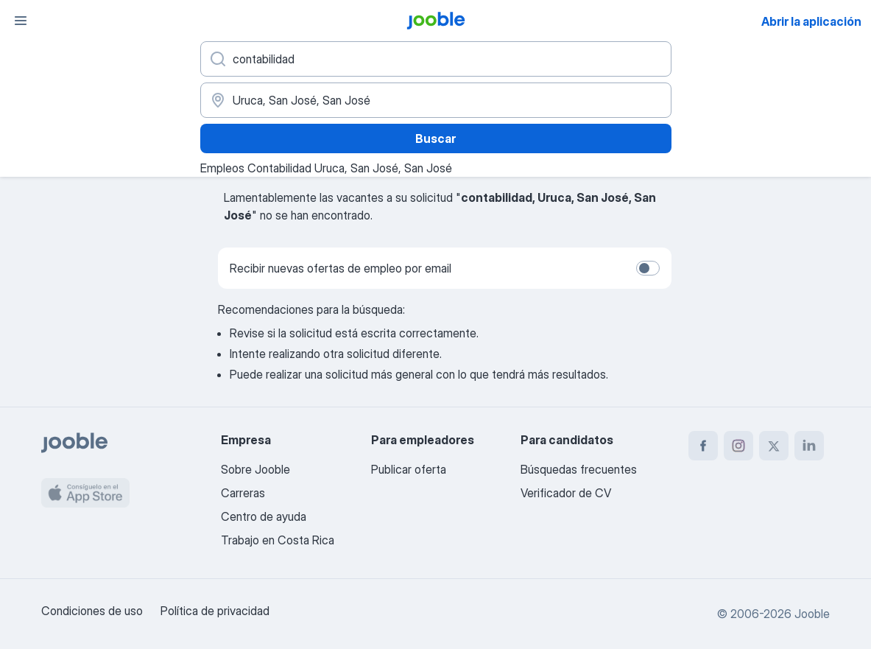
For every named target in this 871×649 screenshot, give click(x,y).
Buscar (435, 138)
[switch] (648, 268)
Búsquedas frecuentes (579, 469)
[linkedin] (809, 445)
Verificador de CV (566, 492)
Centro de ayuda (263, 516)
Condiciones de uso (92, 610)
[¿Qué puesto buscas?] (435, 59)
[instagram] (738, 445)
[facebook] (703, 445)
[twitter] (774, 445)
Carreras (243, 492)
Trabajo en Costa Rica (277, 540)
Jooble (812, 613)
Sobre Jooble (255, 469)
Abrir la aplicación (811, 21)
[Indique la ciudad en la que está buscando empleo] (435, 100)
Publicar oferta (408, 469)
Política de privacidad (215, 610)
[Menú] (20, 20)
